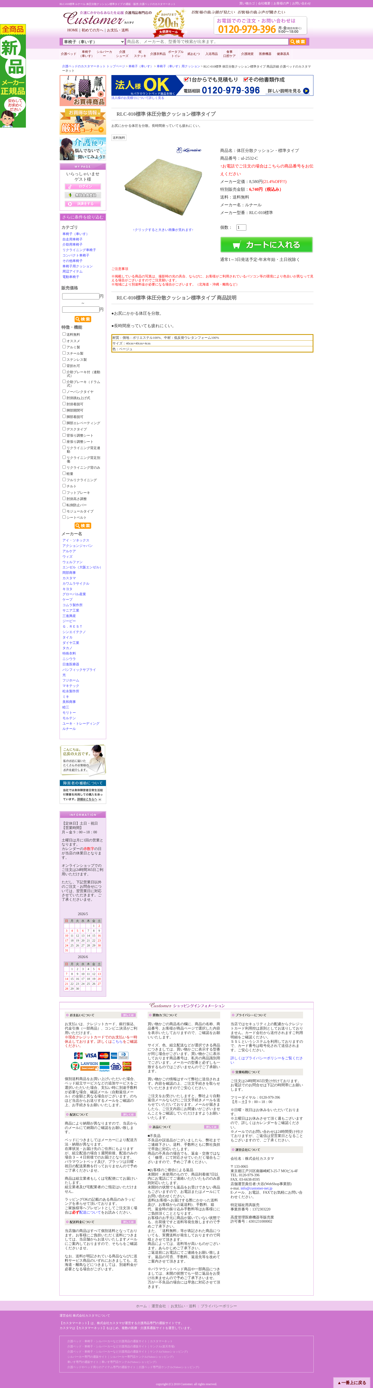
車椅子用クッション (77, 266)
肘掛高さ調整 (74, 499)
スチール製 (72, 353)
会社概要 (264, 3)
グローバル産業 (74, 594)
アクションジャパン (77, 546)
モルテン (69, 718)
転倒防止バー (74, 505)
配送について (90, 1212)
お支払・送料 (118, 30)
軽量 (67, 474)
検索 (83, 319)
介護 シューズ (122, 54)
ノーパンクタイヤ (78, 392)
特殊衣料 (69, 653)
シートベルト (74, 517)
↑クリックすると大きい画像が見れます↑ (163, 230)
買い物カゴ (247, 3)
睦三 (65, 707)
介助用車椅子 (72, 244)
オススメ (71, 341)
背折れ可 (71, 366)
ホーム (141, 1306)
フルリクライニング (79, 480)
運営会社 (159, 1306)
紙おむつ (194, 54)
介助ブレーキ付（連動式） (81, 374)
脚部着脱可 (72, 417)
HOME (72, 30)
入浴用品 (211, 54)
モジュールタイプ (78, 511)
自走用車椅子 (72, 239)
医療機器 (265, 54)
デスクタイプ (74, 429)
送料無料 (71, 334)
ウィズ (67, 557)
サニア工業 (70, 610)
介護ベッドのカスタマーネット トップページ (93, 66)
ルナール (69, 729)
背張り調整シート (78, 435)
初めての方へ (92, 30)
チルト (69, 486)
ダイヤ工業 (70, 643)
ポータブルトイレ (176, 54)
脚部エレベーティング (81, 423)
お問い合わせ (301, 3)
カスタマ (69, 578)
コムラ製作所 (72, 605)
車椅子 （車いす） (86, 54)
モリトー (69, 713)
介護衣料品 (158, 54)
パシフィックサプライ (79, 670)
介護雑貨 (247, 54)
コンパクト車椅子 (75, 255)
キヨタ (67, 589)
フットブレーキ (76, 493)
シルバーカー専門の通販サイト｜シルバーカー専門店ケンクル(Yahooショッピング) (120, 1356)
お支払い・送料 (183, 1306)
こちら (117, 1042)
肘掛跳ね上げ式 (76, 398)
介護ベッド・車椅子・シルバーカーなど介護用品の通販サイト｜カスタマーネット (120, 1341)
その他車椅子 (72, 261)
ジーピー (69, 621)
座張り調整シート (78, 442)
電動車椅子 (70, 277)
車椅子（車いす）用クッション (178, 66)
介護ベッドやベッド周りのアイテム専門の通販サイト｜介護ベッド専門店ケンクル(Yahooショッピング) (133, 1367)
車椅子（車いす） (140, 66)
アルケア (69, 551)
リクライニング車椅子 (79, 250)
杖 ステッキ (140, 54)
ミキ (65, 697)
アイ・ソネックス (75, 540)
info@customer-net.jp (256, 1188)
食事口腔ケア (229, 54)
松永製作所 (70, 691)
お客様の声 (281, 3)
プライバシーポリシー (219, 1306)
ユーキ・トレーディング (80, 723)
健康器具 (283, 54)
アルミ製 (71, 347)
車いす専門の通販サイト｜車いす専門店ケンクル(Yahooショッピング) (111, 1361)
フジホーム (70, 680)
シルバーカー (104, 54)
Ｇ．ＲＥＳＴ (72, 626)
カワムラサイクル (75, 583)
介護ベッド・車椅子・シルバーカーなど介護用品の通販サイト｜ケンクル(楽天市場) (121, 1346)
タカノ (67, 648)
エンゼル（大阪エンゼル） (82, 567)
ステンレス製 (74, 360)
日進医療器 (70, 664)
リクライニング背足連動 (81, 449)
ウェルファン (72, 562)
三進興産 (69, 616)
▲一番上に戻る (351, 1382)
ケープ (67, 599)
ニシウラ (69, 659)
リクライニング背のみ (81, 467)
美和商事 (69, 702)
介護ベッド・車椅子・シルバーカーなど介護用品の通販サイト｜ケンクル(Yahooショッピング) (127, 1351)
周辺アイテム (72, 271)
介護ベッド (68, 54)
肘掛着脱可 (72, 404)
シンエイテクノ (74, 632)
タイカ (67, 637)
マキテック (70, 686)
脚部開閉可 (72, 410)
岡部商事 (69, 573)
